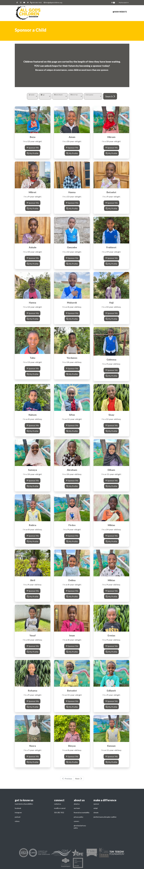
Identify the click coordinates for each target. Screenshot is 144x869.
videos (17, 821)
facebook (18, 808)
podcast (17, 817)
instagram (18, 813)
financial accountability (81, 813)
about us (77, 804)
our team (77, 808)
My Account (124, 2)
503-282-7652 (59, 813)
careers (76, 821)
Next (78, 778)
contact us (57, 804)
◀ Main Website (119, 12)
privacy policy (78, 817)
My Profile (32, 153)
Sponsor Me (32, 147)
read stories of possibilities (24, 804)
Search (110, 96)
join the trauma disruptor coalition (104, 817)
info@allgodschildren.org (53, 2)
